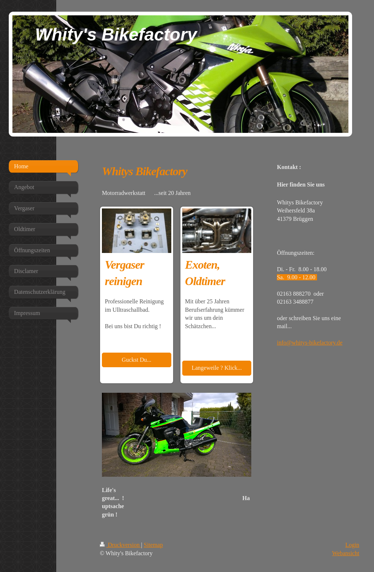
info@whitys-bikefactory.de (309, 342)
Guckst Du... (136, 360)
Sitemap (153, 545)
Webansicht (345, 553)
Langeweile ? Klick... (217, 368)
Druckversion (120, 545)
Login (352, 545)
